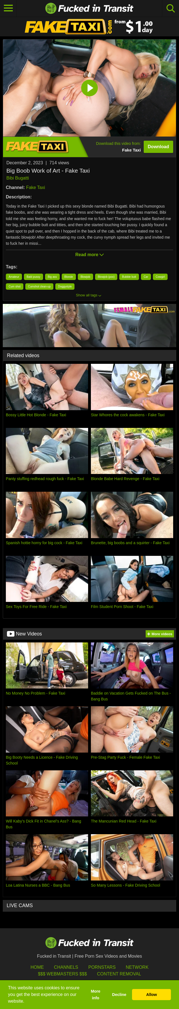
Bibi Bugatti (17, 178)
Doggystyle (65, 286)
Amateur (14, 276)
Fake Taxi (35, 187)
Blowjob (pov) (106, 276)
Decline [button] (119, 994)
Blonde (68, 276)
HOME (37, 967)
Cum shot (15, 286)
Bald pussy (33, 276)
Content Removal (119, 974)
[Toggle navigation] (8, 8)
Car (146, 276)
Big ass (52, 276)
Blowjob (85, 276)
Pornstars (102, 967)
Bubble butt (129, 276)
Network (137, 967)
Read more (89, 254)
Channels (66, 967)
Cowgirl (160, 276)
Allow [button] (151, 994)
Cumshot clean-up (39, 286)
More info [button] (95, 994)
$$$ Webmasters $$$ (62, 974)
